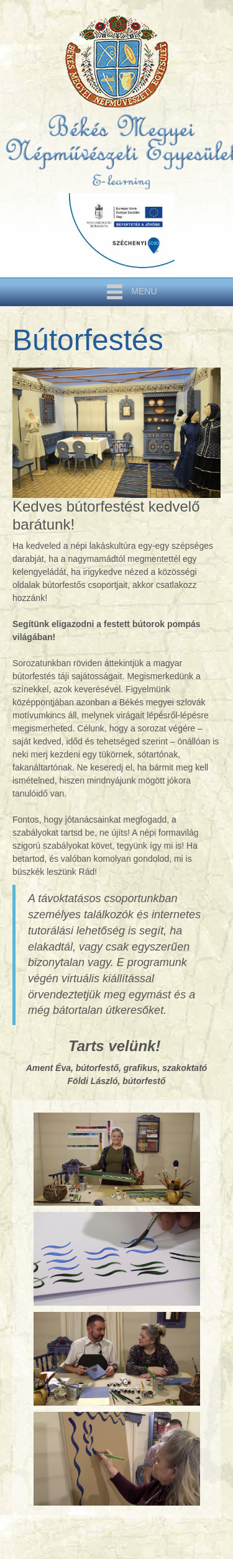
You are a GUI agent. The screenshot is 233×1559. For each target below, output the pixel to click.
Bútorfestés (87, 339)
